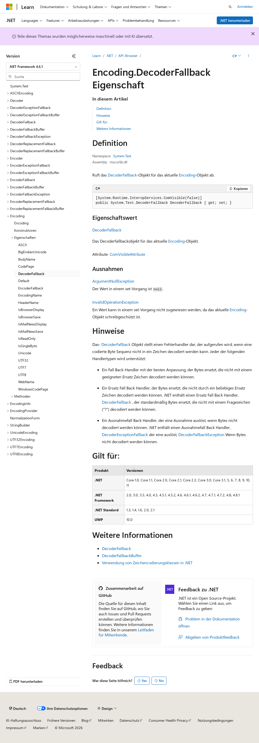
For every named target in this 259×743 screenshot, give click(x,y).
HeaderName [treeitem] (28, 302)
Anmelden (245, 6)
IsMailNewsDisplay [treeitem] (32, 324)
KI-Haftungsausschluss (23, 720)
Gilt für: (102, 122)
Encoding (187, 175)
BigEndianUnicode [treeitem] (32, 251)
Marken (39, 727)
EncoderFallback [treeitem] (30, 288)
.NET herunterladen (235, 20)
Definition (103, 108)
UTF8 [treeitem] (22, 374)
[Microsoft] (9, 7)
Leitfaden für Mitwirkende (126, 632)
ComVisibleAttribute (127, 254)
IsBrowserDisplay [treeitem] (31, 309)
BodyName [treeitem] (26, 259)
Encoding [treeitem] (21, 223)
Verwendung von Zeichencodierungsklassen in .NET (147, 562)
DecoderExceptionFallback (125, 434)
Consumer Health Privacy (168, 720)
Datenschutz (129, 720)
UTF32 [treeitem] (23, 360)
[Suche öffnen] (230, 6)
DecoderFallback (122, 175)
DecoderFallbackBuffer (122, 555)
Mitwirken (106, 720)
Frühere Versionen (61, 720)
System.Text (122, 155)
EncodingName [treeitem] (30, 295)
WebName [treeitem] (26, 381)
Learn (96, 55)
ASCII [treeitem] (22, 244)
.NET (109, 55)
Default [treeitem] (23, 280)
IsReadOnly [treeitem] (27, 338)
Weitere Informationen (113, 128)
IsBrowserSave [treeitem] (29, 317)
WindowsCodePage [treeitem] (33, 389)
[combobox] (43, 67)
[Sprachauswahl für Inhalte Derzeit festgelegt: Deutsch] (17, 709)
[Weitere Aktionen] (248, 56)
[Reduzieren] (74, 56)
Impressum (14, 727)
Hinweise (103, 115)
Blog (84, 720)
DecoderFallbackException (201, 434)
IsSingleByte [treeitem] (27, 345)
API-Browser (128, 55)
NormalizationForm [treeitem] (25, 418)
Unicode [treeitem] (24, 352)
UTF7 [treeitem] (22, 367)
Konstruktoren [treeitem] (25, 230)
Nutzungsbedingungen (215, 720)
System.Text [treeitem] (19, 86)
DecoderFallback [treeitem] (31, 273)
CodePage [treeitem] (26, 266)
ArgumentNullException (113, 281)
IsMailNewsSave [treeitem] (30, 331)
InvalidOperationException (115, 302)
